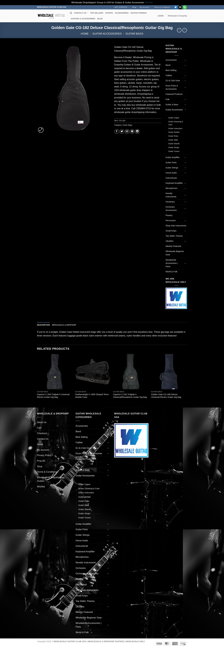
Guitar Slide (173, 140)
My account (145, 7)
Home (85, 33)
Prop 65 (41, 461)
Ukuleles (169, 241)
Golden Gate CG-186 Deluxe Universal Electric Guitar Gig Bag (166, 395)
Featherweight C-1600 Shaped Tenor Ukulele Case (92, 395)
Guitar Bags (134, 33)
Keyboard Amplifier (174, 183)
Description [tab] (43, 325)
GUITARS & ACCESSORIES (83, 19)
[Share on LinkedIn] (137, 131)
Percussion (171, 220)
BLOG (100, 19)
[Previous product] (184, 30)
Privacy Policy (44, 455)
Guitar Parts (171, 162)
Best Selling (171, 70)
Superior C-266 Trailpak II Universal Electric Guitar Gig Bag (53, 395)
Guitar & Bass (172, 104)
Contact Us (42, 439)
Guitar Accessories (107, 33)
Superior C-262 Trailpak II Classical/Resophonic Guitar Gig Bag (130, 395)
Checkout (42, 433)
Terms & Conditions (163, 7)
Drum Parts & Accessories (172, 87)
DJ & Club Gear (173, 80)
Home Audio (171, 173)
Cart (39, 428)
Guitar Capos (173, 118)
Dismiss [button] (149, 2)
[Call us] (185, 7)
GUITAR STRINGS (139, 13)
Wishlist (41, 486)
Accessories (171, 60)
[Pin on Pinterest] (132, 131)
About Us (41, 422)
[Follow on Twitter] (176, 7)
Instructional (171, 178)
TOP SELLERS (96, 13)
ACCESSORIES (122, 13)
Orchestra (170, 202)
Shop (134, 7)
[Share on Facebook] (116, 131)
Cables (169, 75)
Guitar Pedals (173, 132)
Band (168, 65)
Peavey (169, 215)
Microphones (171, 188)
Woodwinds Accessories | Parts (172, 263)
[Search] (71, 13)
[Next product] (179, 30)
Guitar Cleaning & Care (175, 123)
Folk (167, 99)
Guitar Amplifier (173, 157)
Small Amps (171, 231)
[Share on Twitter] (122, 131)
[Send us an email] (180, 7)
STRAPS (109, 13)
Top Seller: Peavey (174, 236)
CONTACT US (81, 13)
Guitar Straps (173, 147)
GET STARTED (121, 7)
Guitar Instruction (175, 128)
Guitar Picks (173, 136)
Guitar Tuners (173, 151)
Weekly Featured (173, 246)
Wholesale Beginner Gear (175, 253)
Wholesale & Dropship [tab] (64, 325)
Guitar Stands (174, 144)
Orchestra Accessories (171, 208)
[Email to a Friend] (127, 131)
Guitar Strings (172, 167)
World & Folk (171, 271)
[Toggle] (185, 60)
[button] (161, 16)
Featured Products (174, 94)
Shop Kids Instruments (176, 225)
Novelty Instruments (171, 195)
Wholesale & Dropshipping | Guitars (51, 479)
